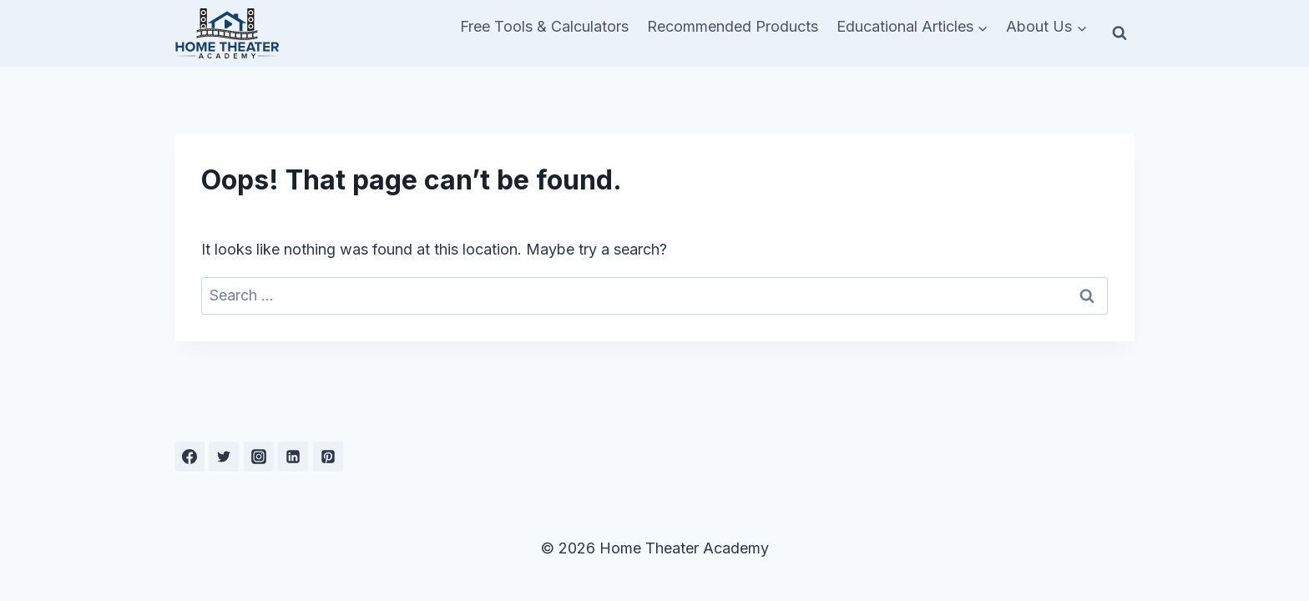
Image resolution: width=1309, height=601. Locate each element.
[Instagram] (259, 457)
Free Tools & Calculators (544, 26)
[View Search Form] (1119, 33)
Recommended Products (732, 26)
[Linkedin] (293, 457)
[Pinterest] (328, 457)
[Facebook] (189, 457)
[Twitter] (224, 457)
